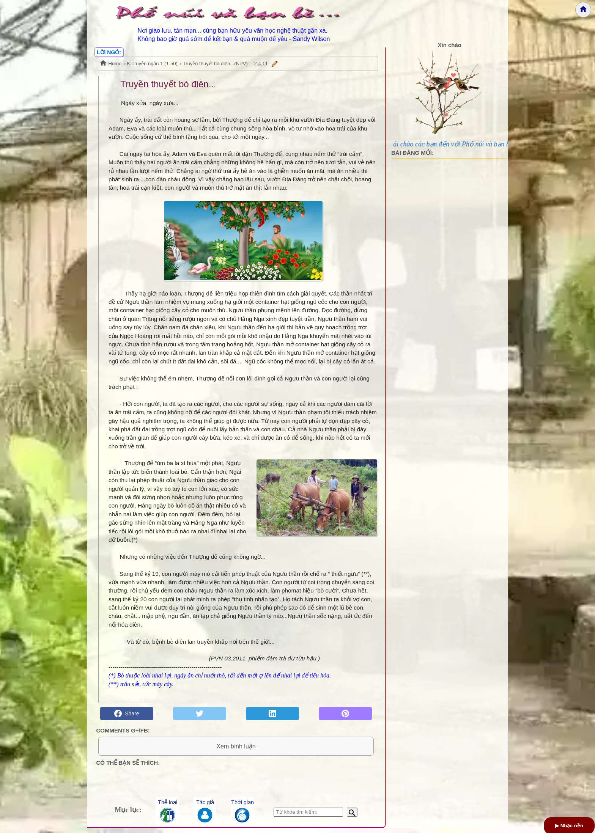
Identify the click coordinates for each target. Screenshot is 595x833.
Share (126, 713)
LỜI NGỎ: (109, 52)
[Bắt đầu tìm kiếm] (352, 817)
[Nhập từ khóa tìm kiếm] (308, 817)
